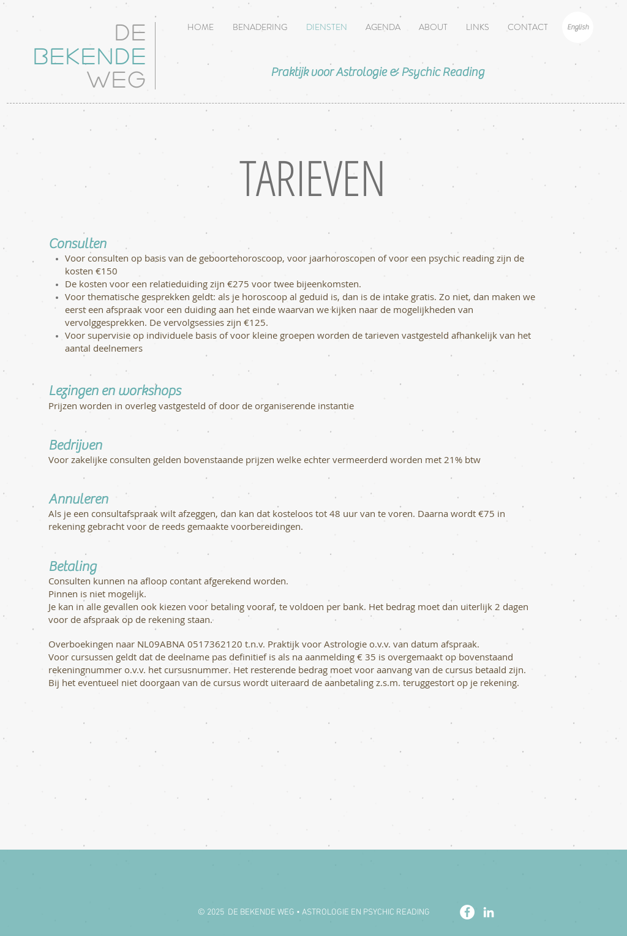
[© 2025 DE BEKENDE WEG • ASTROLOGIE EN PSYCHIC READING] (313, 912)
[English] (577, 27)
